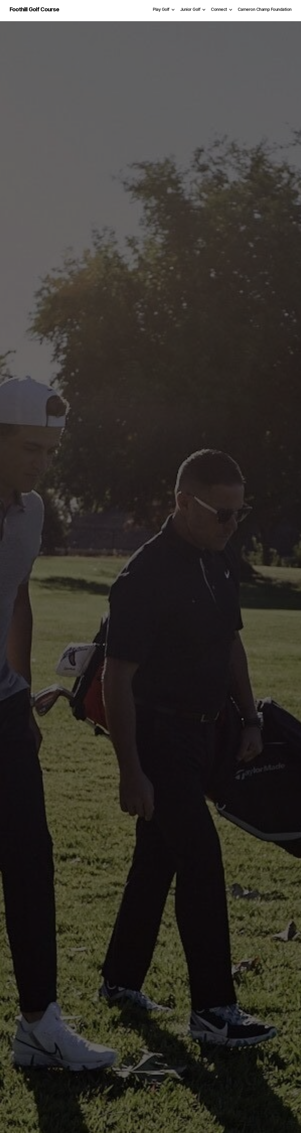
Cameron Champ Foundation (265, 9)
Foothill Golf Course (34, 9)
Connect (219, 9)
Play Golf (161, 9)
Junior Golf (190, 9)
